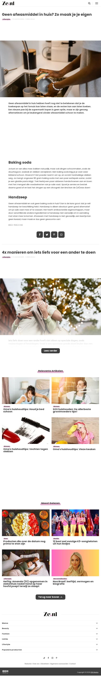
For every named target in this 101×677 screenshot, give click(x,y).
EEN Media (94, 672)
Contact (73, 664)
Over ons (36, 664)
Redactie (28, 664)
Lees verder (50, 350)
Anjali (32, 19)
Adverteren (45, 664)
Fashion (5, 634)
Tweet (47, 234)
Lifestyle (6, 19)
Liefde (5, 639)
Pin (54, 234)
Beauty (5, 628)
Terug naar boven (48, 597)
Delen (40, 234)
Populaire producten (12, 650)
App (61, 234)
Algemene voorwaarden (59, 664)
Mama (5, 623)
